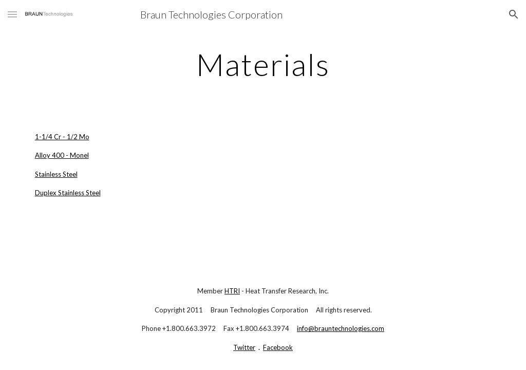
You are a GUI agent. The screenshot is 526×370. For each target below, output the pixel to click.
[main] (263, 64)
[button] (12, 14)
